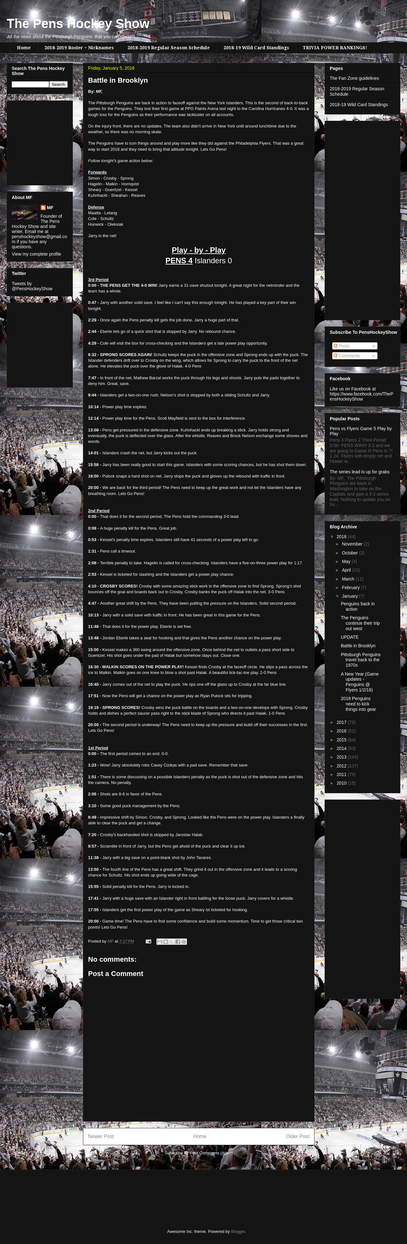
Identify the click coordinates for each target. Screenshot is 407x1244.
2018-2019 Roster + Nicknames (79, 47)
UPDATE (350, 637)
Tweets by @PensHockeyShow (32, 286)
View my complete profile (36, 254)
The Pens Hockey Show (78, 24)
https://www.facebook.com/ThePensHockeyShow (361, 396)
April (347, 570)
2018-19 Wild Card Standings (256, 47)
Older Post (297, 1136)
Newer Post (101, 1136)
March (348, 578)
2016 (342, 730)
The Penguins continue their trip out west (360, 623)
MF (50, 207)
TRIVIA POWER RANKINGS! (335, 47)
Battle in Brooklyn (358, 645)
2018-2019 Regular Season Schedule (169, 47)
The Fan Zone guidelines (354, 78)
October (350, 552)
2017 (342, 722)
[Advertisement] (31, 141)
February (351, 587)
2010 (342, 783)
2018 (342, 536)
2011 (342, 774)
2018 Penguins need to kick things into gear (358, 704)
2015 (342, 739)
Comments (347, 355)
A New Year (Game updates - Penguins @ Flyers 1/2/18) (360, 681)
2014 (342, 748)
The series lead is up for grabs (360, 471)
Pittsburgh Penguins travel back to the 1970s (361, 660)
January (350, 596)
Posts (342, 345)
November (352, 543)
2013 (342, 756)
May (346, 561)
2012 (342, 765)
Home (24, 47)
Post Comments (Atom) (211, 1153)
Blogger (238, 1231)
